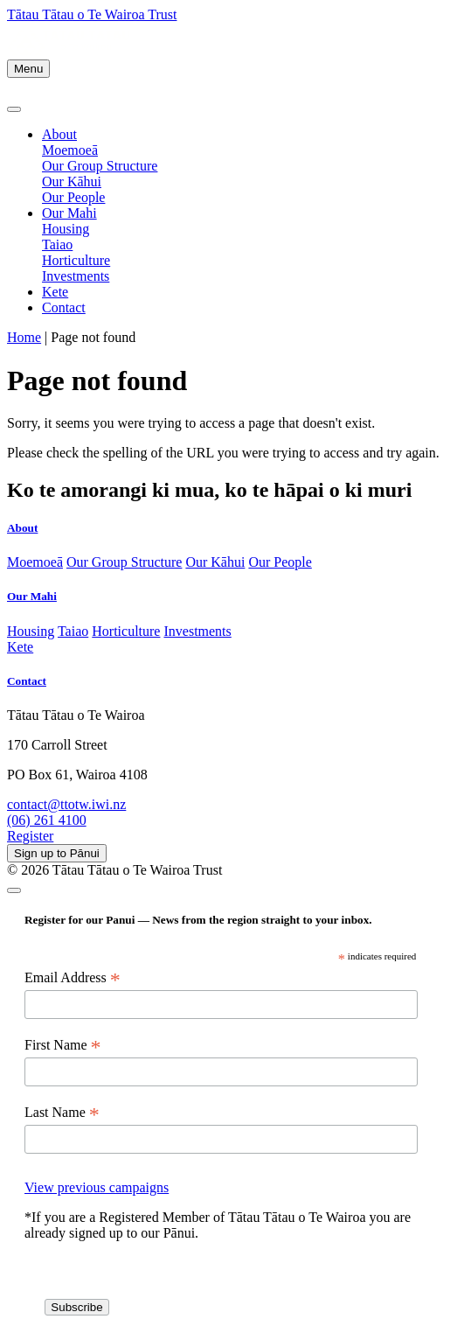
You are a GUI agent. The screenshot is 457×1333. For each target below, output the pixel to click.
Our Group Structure (99, 165)
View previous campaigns (96, 1187)
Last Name (62, 1112)
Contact (64, 307)
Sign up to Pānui (57, 853)
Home (24, 337)
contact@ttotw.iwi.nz (66, 804)
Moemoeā (70, 150)
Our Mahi (69, 213)
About (59, 134)
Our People (73, 197)
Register (30, 835)
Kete (55, 291)
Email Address (72, 978)
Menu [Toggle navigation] (28, 68)
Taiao (57, 244)
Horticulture (76, 260)
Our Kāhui (71, 181)
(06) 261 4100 (47, 820)
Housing (65, 228)
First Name (62, 1045)
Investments (75, 276)
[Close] (14, 109)
